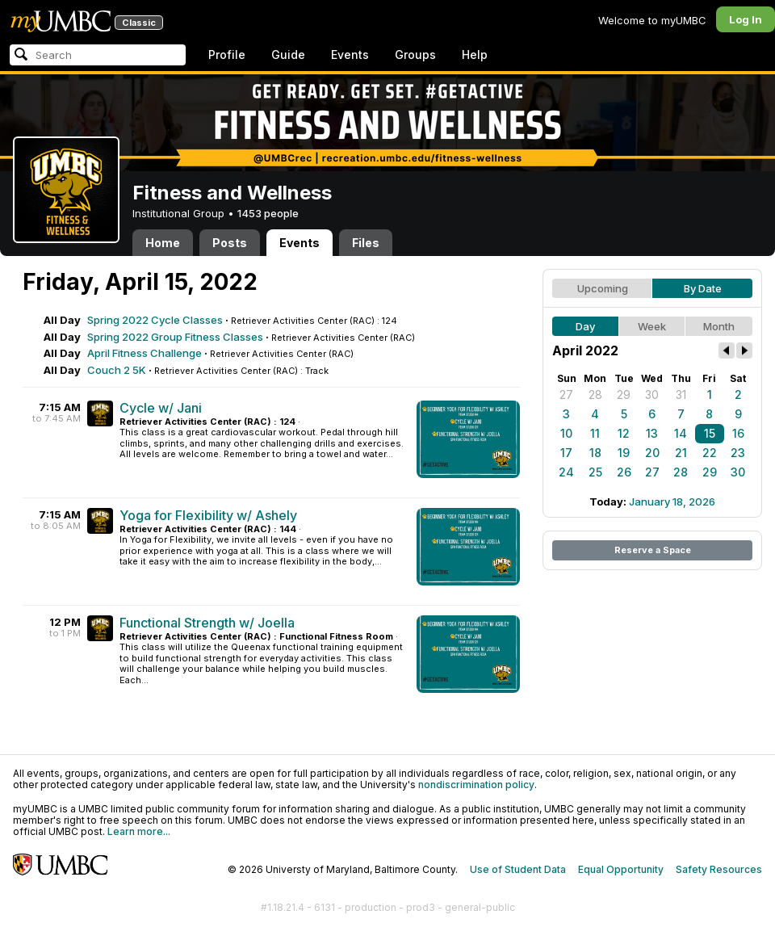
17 (566, 453)
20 (652, 453)
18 (595, 453)
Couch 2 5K (116, 369)
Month (719, 326)
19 (624, 453)
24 (566, 472)
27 (566, 394)
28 (595, 394)
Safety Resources (719, 869)
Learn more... (138, 831)
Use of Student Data (518, 869)
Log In (745, 19)
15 (709, 433)
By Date (703, 288)
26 (624, 472)
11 (595, 433)
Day (585, 326)
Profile (226, 54)
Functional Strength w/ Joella (207, 623)
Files (365, 243)
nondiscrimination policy (476, 784)
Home (162, 243)
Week (652, 326)
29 (623, 394)
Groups (415, 54)
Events (350, 54)
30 (652, 394)
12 (624, 433)
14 (680, 433)
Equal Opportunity (621, 869)
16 (738, 433)
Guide (288, 54)
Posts (229, 243)
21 (681, 453)
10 (566, 433)
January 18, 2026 (672, 501)
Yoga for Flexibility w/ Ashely (208, 515)
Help (475, 54)
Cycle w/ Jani (160, 408)
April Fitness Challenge (144, 352)
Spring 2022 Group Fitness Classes (175, 336)
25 (595, 472)
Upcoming (602, 288)
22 (709, 453)
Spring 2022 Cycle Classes (155, 319)
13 (652, 433)
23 (738, 453)
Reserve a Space (652, 550)
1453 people (268, 213)
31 (681, 394)
